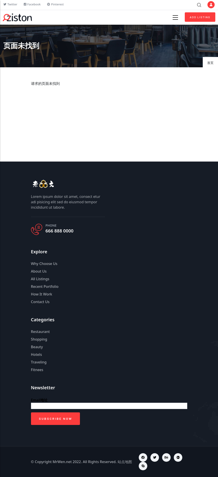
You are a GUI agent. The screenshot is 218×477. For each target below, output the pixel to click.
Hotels (36, 354)
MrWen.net (62, 461)
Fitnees (37, 369)
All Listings (40, 278)
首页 (210, 63)
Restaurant (40, 331)
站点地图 (125, 461)
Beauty (37, 346)
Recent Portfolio (45, 286)
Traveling (39, 362)
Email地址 (39, 400)
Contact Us (40, 301)
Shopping (39, 339)
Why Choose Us (44, 263)
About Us (39, 271)
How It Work (41, 294)
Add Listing (200, 17)
